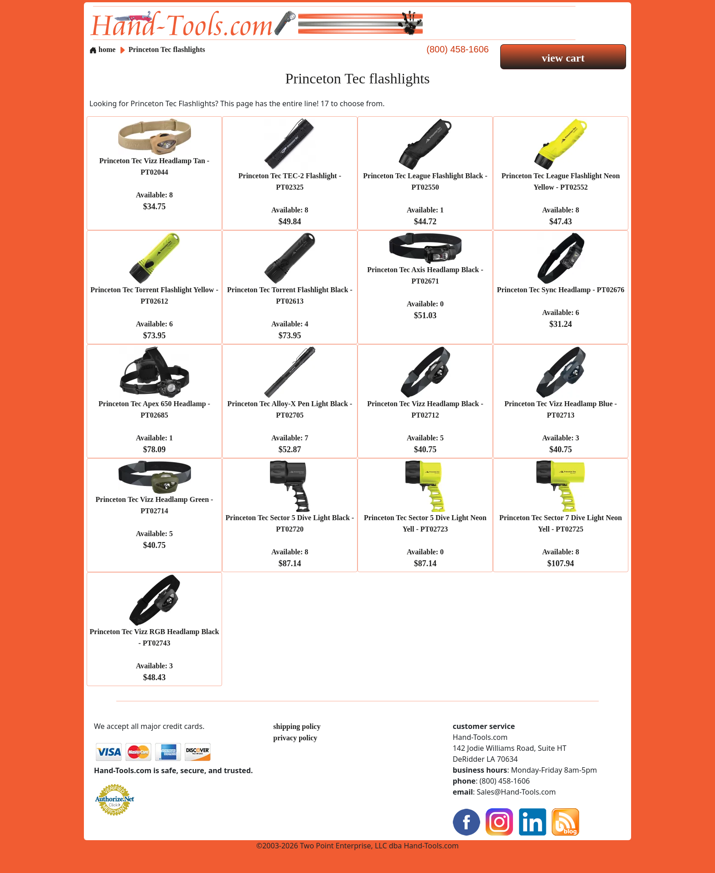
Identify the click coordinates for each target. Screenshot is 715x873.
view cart (563, 58)
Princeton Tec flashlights (167, 49)
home (102, 49)
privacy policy (295, 738)
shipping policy (297, 726)
